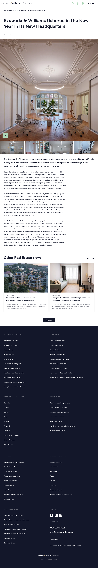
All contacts (54, 539)
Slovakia (7, 403)
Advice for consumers (11, 524)
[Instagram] (60, 515)
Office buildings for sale (58, 368)
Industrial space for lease (58, 364)
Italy (5, 417)
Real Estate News (10, 10)
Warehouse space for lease (59, 359)
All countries (8, 444)
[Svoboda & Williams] (17, 3)
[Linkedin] (56, 515)
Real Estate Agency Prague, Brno (61, 494)
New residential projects (12, 364)
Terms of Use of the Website (13, 515)
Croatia (6, 407)
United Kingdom (9, 440)
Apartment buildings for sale (14, 373)
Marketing (7, 490)
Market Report (55, 471)
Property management (12, 476)
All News (49, 320)
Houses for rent (9, 354)
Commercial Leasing (11, 471)
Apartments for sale (11, 341)
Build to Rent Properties (12, 368)
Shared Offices (55, 350)
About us (53, 476)
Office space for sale (57, 345)
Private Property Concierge (13, 494)
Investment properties (57, 431)
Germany (7, 431)
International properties (12, 377)
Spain (6, 412)
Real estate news (56, 462)
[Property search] (73, 3)
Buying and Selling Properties (14, 462)
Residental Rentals (10, 467)
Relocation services (10, 481)
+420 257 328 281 (57, 528)
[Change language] (83, 3)
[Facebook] (51, 515)
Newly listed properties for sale (14, 382)
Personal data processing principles (16, 520)
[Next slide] (93, 258)
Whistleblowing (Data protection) (15, 529)
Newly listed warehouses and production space (66, 377)
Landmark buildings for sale (59, 412)
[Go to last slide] (88, 258)
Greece (6, 421)
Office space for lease (57, 341)
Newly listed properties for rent (14, 387)
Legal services (9, 485)
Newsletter (54, 467)
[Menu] (91, 3)
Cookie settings (9, 543)
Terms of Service (9, 538)
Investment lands (56, 421)
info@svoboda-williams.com (62, 532)
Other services (9, 499)
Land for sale (8, 359)
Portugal (7, 426)
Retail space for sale (57, 417)
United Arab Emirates (11, 435)
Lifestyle (53, 485)
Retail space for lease (57, 354)
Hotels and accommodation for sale (62, 426)
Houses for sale (9, 350)
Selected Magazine (56, 490)
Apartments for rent (11, 345)
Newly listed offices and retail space (62, 373)
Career (52, 481)
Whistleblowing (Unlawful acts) (14, 534)
